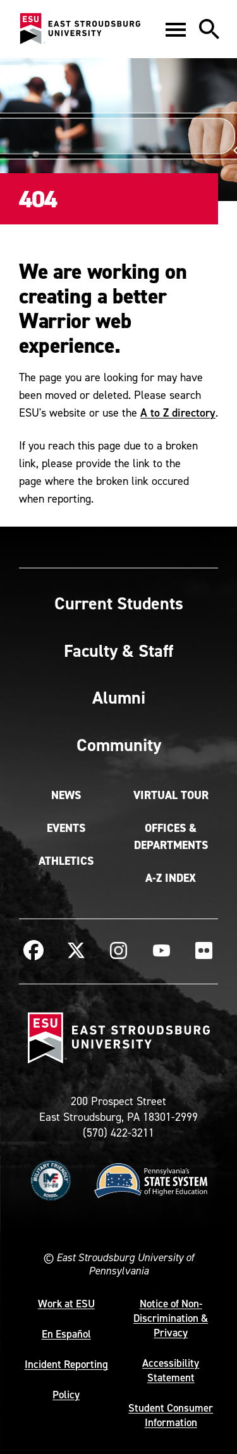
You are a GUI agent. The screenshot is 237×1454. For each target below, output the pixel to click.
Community (118, 744)
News (66, 795)
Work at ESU (66, 1303)
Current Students (118, 603)
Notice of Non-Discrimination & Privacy (170, 1318)
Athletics (66, 861)
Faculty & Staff (118, 650)
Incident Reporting (66, 1364)
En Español (66, 1334)
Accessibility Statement (170, 1370)
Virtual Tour (171, 795)
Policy (66, 1395)
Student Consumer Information (170, 1415)
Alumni (118, 697)
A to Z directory (178, 412)
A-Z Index (170, 878)
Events (66, 828)
